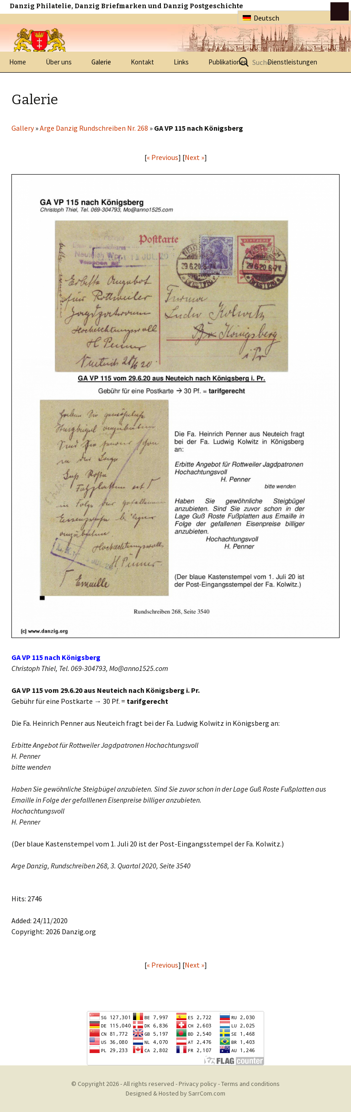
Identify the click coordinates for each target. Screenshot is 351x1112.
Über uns (59, 62)
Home (17, 62)
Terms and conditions (250, 1084)
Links (181, 62)
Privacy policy (198, 1084)
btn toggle (339, 11)
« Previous (162, 157)
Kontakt (142, 62)
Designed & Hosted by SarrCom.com (175, 1093)
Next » (194, 157)
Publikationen (228, 62)
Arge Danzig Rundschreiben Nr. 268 (94, 128)
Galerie (101, 62)
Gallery (22, 128)
